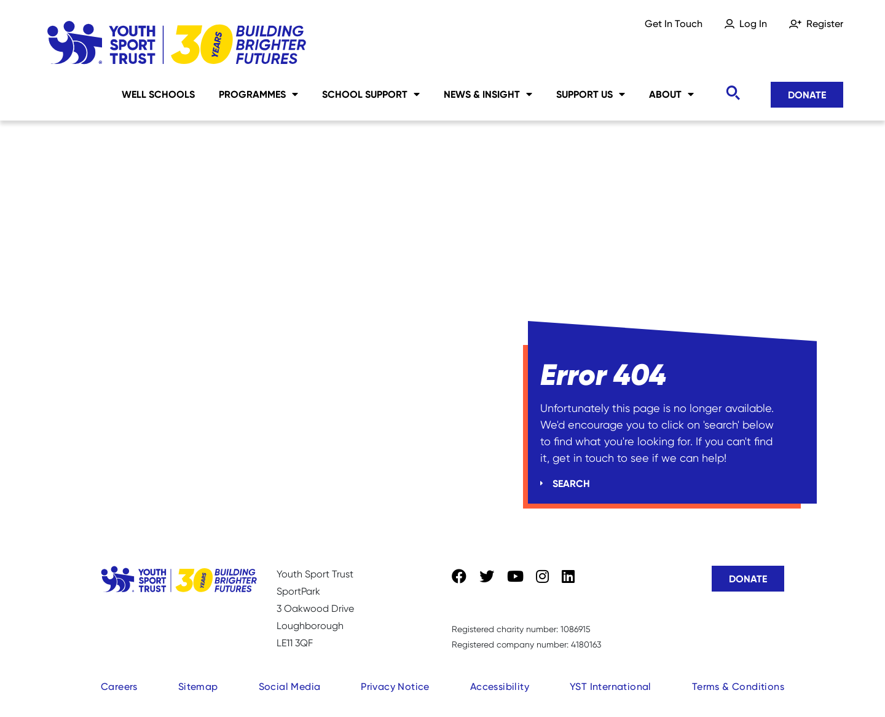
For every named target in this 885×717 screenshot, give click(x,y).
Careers (119, 686)
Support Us (590, 94)
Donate (807, 95)
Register (824, 24)
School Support (371, 94)
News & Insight (488, 94)
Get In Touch (673, 24)
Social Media (290, 686)
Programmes (258, 94)
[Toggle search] (732, 93)
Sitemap (198, 686)
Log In (753, 24)
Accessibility (499, 686)
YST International (610, 686)
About (671, 94)
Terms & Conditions (738, 686)
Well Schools (158, 94)
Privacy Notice (395, 686)
